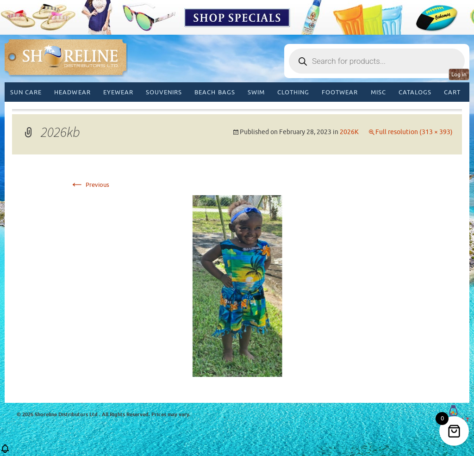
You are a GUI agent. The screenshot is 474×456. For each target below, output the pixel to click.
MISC (378, 92)
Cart (452, 92)
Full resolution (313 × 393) (414, 132)
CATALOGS (415, 92)
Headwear (72, 92)
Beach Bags (214, 92)
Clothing (293, 92)
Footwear (340, 92)
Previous (89, 185)
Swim (256, 92)
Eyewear (118, 92)
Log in (459, 74)
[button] (5, 452)
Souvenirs (164, 92)
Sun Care (26, 92)
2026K (349, 132)
